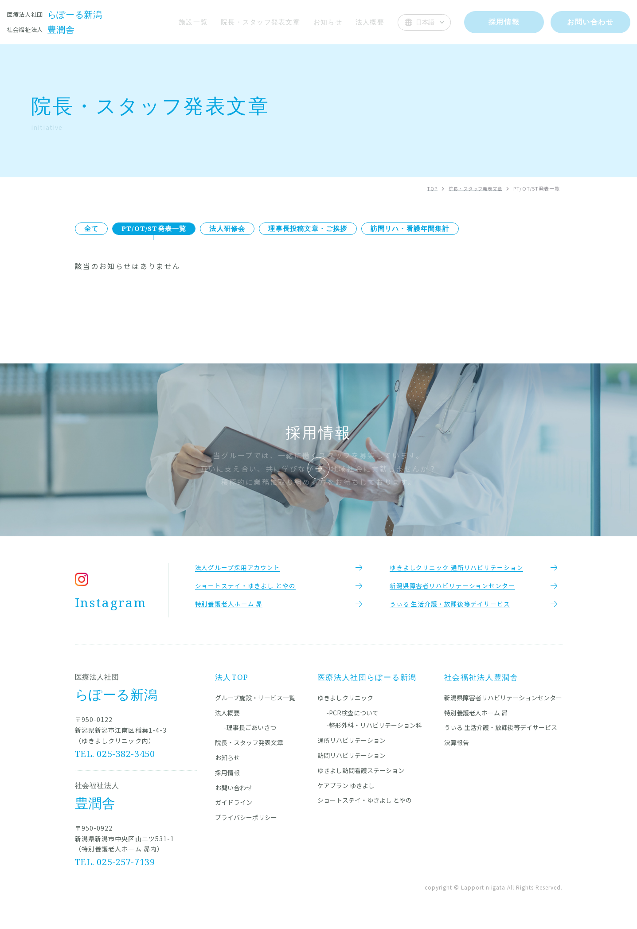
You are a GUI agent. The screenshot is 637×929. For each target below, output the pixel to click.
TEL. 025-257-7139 (115, 868)
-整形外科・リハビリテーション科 (374, 731)
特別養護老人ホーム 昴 (476, 718)
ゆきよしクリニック (345, 703)
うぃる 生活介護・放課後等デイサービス (500, 733)
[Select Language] (424, 22)
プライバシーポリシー (246, 823)
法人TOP (232, 683)
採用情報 (227, 778)
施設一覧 (189, 22)
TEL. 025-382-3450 (115, 759)
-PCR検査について (352, 718)
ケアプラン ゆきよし (346, 791)
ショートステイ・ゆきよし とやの (364, 806)
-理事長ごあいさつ (250, 733)
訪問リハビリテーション (351, 761)
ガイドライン (233, 808)
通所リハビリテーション (351, 746)
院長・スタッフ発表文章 (258, 22)
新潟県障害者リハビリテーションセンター (503, 703)
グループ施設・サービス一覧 (255, 703)
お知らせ (327, 22)
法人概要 (369, 22)
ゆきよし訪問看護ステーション (360, 776)
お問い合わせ (233, 793)
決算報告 (456, 748)
